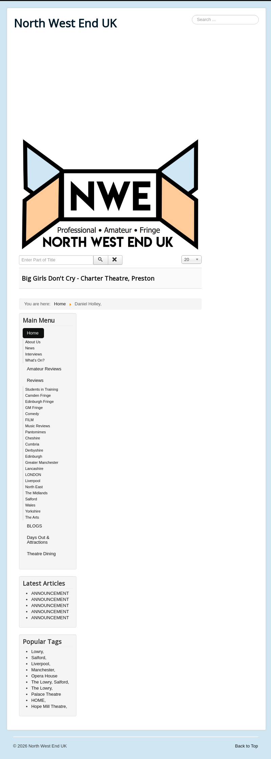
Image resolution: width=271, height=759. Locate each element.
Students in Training (41, 389)
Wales (30, 505)
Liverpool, (40, 663)
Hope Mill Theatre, (49, 706)
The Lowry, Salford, (50, 682)
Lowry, (37, 651)
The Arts (32, 517)
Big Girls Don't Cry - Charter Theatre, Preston (88, 278)
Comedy (32, 414)
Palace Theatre (46, 694)
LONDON (33, 475)
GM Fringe (34, 408)
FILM (29, 420)
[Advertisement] (136, 85)
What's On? (34, 360)
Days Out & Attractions (38, 540)
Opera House (44, 675)
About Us (32, 342)
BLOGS (34, 525)
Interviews (33, 354)
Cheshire (32, 438)
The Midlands (36, 493)
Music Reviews (37, 426)
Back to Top (246, 746)
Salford (31, 499)
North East (34, 487)
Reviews (35, 380)
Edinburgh (33, 456)
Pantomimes (35, 432)
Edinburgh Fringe (39, 401)
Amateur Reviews (44, 368)
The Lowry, (41, 688)
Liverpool (32, 481)
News (30, 348)
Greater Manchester (41, 462)
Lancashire (34, 469)
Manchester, (43, 669)
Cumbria (32, 444)
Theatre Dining (41, 553)
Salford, (38, 657)
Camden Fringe (38, 395)
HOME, (38, 700)
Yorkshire (32, 511)
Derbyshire (34, 450)
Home (33, 332)
